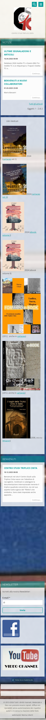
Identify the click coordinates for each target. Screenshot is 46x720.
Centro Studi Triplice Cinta (20, 468)
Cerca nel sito (34, 4)
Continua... (36, 73)
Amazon (6, 440)
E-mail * (6, 597)
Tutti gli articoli (36, 104)
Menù (40, 4)
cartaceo (7, 159)
